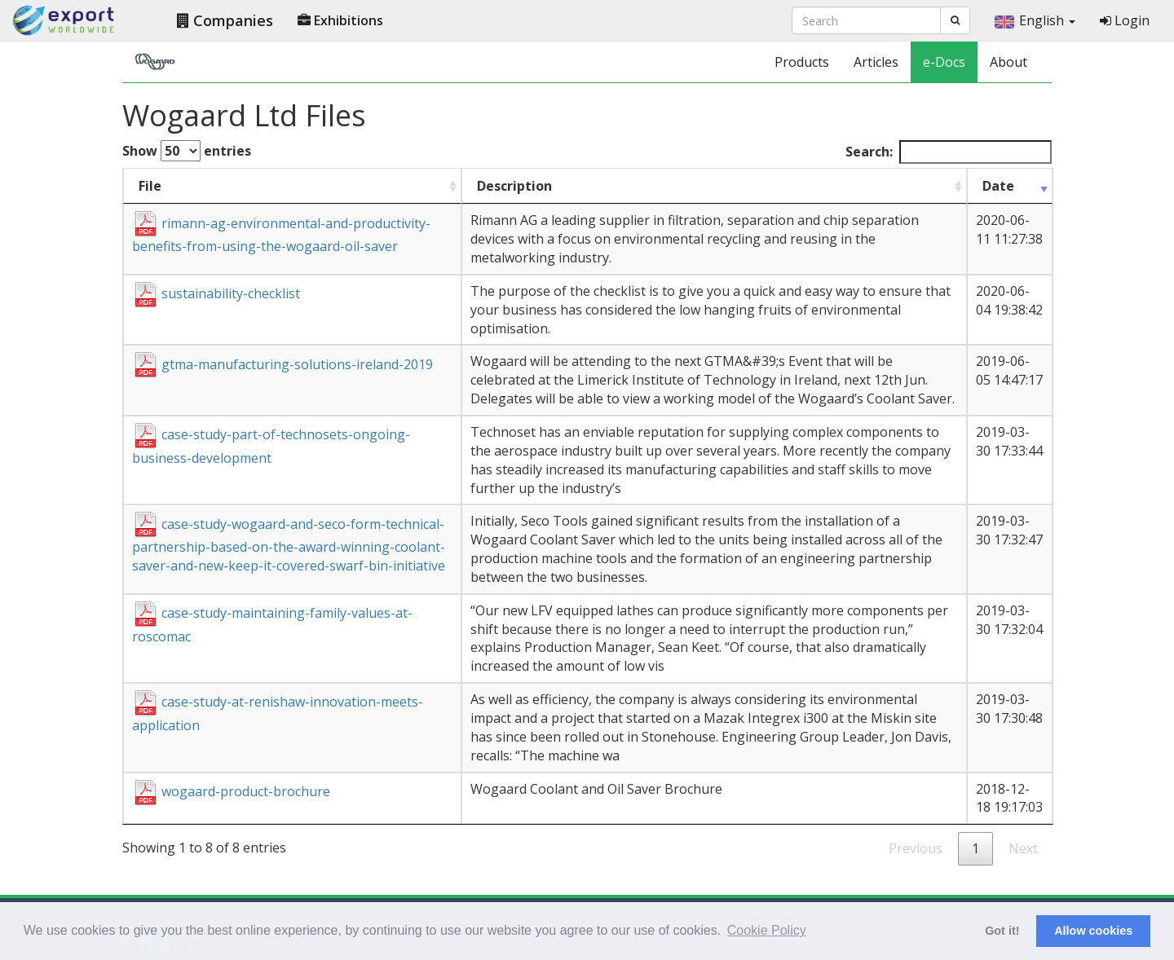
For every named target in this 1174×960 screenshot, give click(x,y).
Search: (948, 152)
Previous (915, 848)
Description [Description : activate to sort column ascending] (514, 186)
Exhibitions (340, 20)
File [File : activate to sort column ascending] (150, 186)
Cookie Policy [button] (766, 930)
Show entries (186, 150)
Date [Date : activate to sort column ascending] (998, 186)
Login (1125, 20)
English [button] (1035, 20)
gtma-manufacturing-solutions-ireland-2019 (282, 364)
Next (1023, 848)
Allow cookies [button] (1093, 930)
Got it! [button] (1002, 930)
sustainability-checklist (216, 293)
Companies (225, 20)
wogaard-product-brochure (231, 791)
